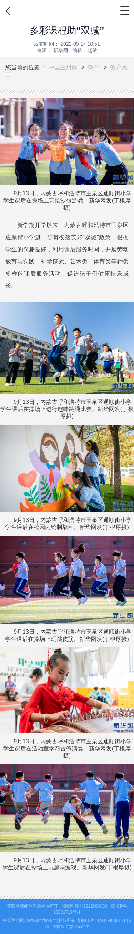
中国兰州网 (63, 67)
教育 (93, 67)
